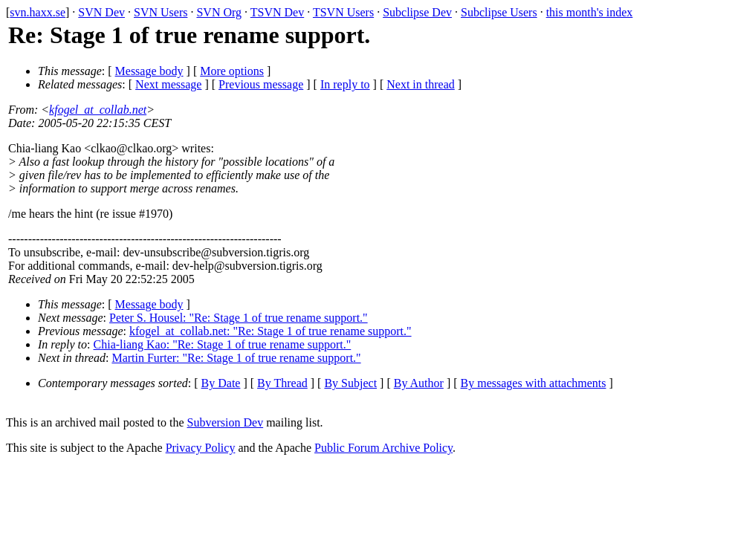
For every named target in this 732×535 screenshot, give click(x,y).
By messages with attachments (533, 383)
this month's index (589, 12)
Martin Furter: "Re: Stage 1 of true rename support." (235, 357)
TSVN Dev (277, 12)
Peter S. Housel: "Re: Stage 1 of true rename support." (238, 317)
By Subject (350, 383)
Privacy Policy (201, 447)
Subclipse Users (499, 12)
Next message (168, 84)
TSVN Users (343, 12)
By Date (221, 383)
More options (232, 71)
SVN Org (219, 12)
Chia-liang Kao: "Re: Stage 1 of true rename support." (223, 344)
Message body (149, 71)
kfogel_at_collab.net (97, 109)
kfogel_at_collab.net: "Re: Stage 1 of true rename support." (270, 331)
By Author (419, 383)
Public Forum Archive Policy (383, 447)
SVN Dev (101, 12)
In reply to (345, 84)
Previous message (260, 84)
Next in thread (420, 84)
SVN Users (160, 12)
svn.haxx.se (37, 12)
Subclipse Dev (417, 12)
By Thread (282, 383)
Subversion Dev (225, 422)
